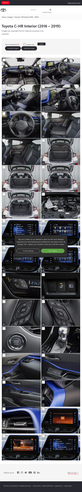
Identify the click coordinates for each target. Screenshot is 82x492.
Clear (41, 44)
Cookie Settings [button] (28, 251)
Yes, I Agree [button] (53, 251)
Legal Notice (58, 486)
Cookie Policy (67, 486)
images (10, 17)
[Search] (41, 9)
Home (4, 17)
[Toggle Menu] (79, 9)
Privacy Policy (37, 486)
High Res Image (29, 48)
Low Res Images (13, 48)
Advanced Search (47, 12)
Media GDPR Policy (47, 486)
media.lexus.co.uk (74, 3)
